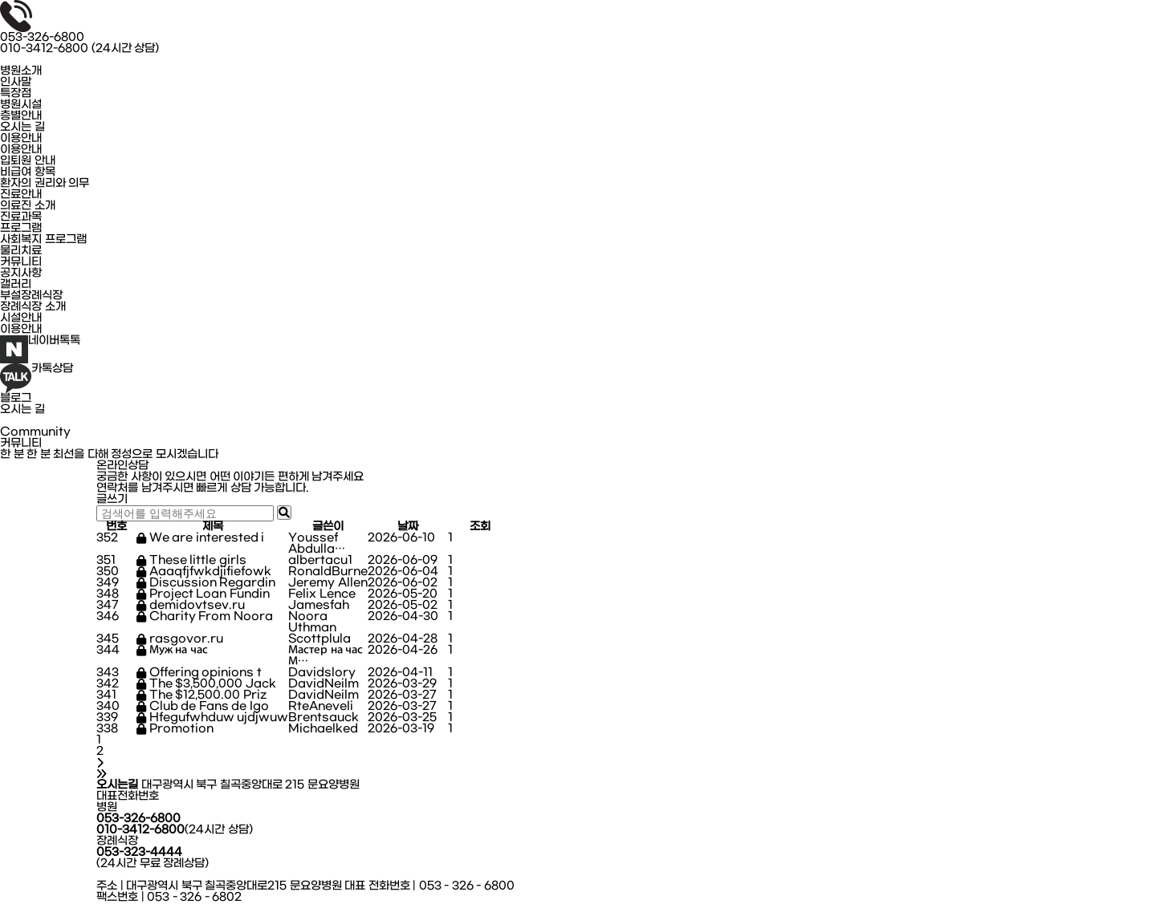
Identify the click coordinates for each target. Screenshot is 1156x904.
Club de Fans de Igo (202, 706)
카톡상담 (36, 378)
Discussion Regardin (205, 583)
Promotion (175, 729)
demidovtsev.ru (190, 605)
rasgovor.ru (179, 639)
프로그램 (21, 228)
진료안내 (21, 195)
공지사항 (21, 273)
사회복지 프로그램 (43, 239)
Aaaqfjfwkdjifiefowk (203, 572)
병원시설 (21, 105)
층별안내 (21, 116)
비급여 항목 (27, 172)
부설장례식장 (31, 296)
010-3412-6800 (79, 49)
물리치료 (21, 251)
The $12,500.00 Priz (201, 695)
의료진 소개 (27, 206)
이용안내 (21, 138)
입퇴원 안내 (27, 161)
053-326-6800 (42, 37)
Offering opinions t (199, 673)
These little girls (191, 560)
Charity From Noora (204, 616)
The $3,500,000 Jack (206, 684)
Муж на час (172, 650)
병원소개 (21, 71)
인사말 (15, 82)
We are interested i (200, 538)
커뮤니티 (21, 262)
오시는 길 (22, 127)
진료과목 (21, 217)
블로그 (15, 398)
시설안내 (21, 318)
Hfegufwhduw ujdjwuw (212, 718)
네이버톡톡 (40, 349)
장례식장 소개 (33, 307)
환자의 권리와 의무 (44, 183)
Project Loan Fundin (203, 594)
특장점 (15, 93)
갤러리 (15, 284)
